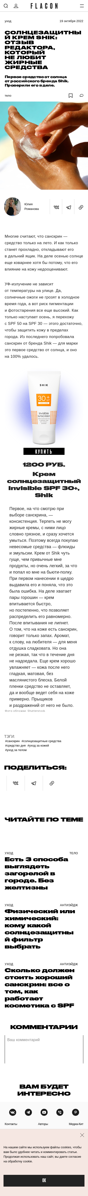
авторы (43, 1124)
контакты (11, 1124)
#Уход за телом (16, 750)
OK (44, 1180)
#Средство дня (15, 745)
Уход (8, 21)
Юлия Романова (31, 206)
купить (44, 451)
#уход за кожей (38, 745)
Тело (8, 95)
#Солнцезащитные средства (41, 741)
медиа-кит (76, 1124)
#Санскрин (12, 741)
